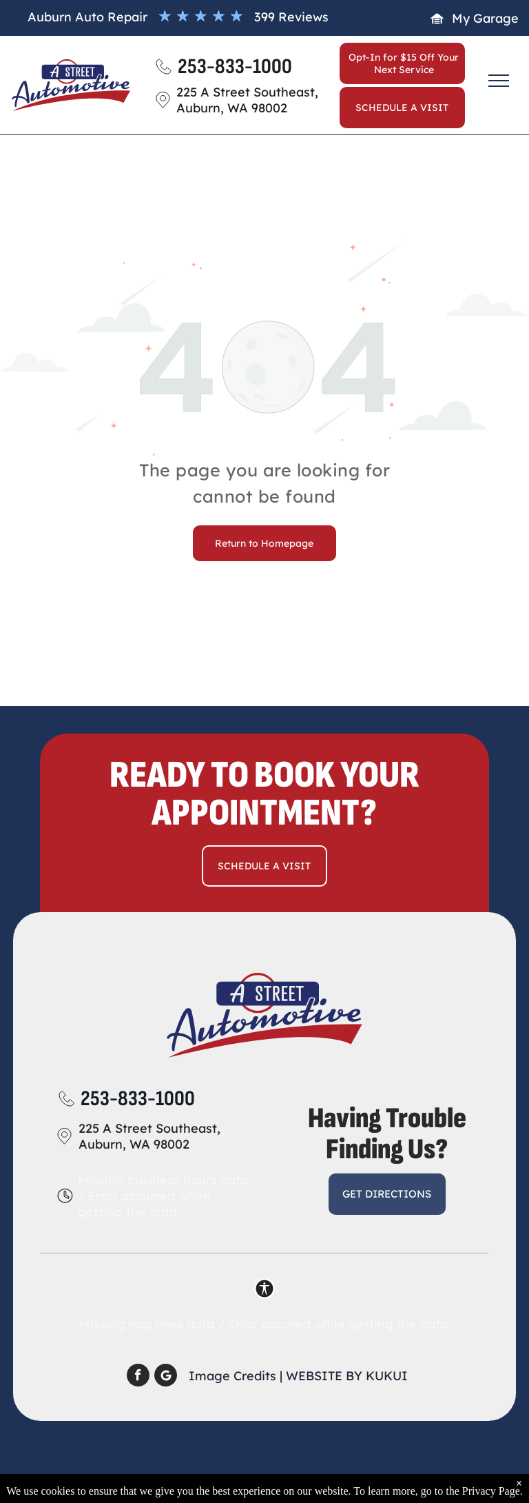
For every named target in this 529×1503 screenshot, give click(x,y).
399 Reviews (291, 17)
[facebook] (138, 1377)
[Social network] (165, 1377)
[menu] (499, 81)
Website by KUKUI (347, 1376)
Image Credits (232, 1376)
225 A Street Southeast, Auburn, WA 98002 (149, 1136)
